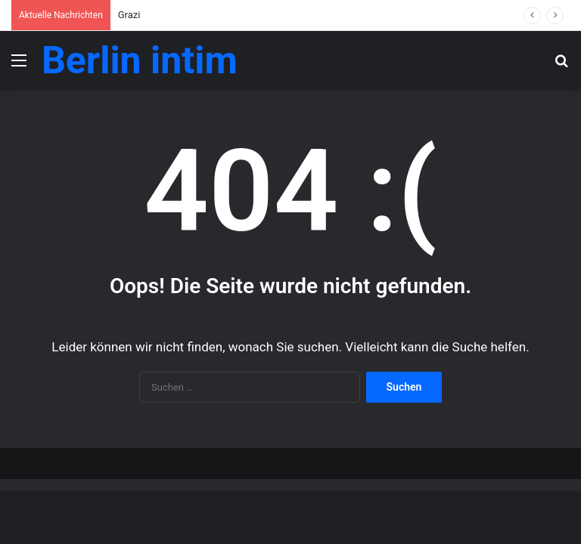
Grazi (129, 14)
